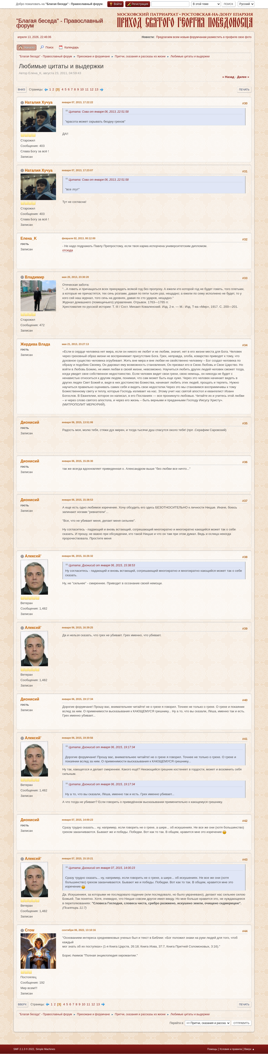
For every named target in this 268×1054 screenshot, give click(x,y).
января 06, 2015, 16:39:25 (77, 627)
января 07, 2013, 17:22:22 (77, 102)
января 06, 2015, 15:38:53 (77, 499)
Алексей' (33, 556)
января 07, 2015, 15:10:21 (77, 858)
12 (91, 89)
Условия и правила (230, 1049)
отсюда (67, 250)
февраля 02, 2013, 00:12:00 (78, 238)
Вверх (22, 1004)
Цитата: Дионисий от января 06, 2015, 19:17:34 (103, 747)
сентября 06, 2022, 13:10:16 (79, 930)
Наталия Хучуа (38, 102)
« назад (228, 77)
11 (87, 89)
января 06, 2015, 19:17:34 (77, 699)
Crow (29, 930)
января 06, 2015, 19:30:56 (77, 737)
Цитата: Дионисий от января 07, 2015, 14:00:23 (103, 868)
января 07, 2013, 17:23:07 (77, 170)
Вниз (21, 89)
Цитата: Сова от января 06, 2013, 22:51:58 (99, 111)
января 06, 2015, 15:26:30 (77, 461)
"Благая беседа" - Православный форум (59, 23)
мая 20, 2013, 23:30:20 (75, 277)
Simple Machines (45, 1049)
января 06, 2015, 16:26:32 (77, 556)
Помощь (212, 1049)
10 (82, 89)
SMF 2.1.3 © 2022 (23, 1049)
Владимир (34, 277)
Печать (244, 89)
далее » (243, 77)
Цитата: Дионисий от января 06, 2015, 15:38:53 (103, 565)
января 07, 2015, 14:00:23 (77, 819)
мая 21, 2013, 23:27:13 (75, 344)
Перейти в (176, 1022)
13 (96, 89)
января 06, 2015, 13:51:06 (77, 422)
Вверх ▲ (249, 1049)
